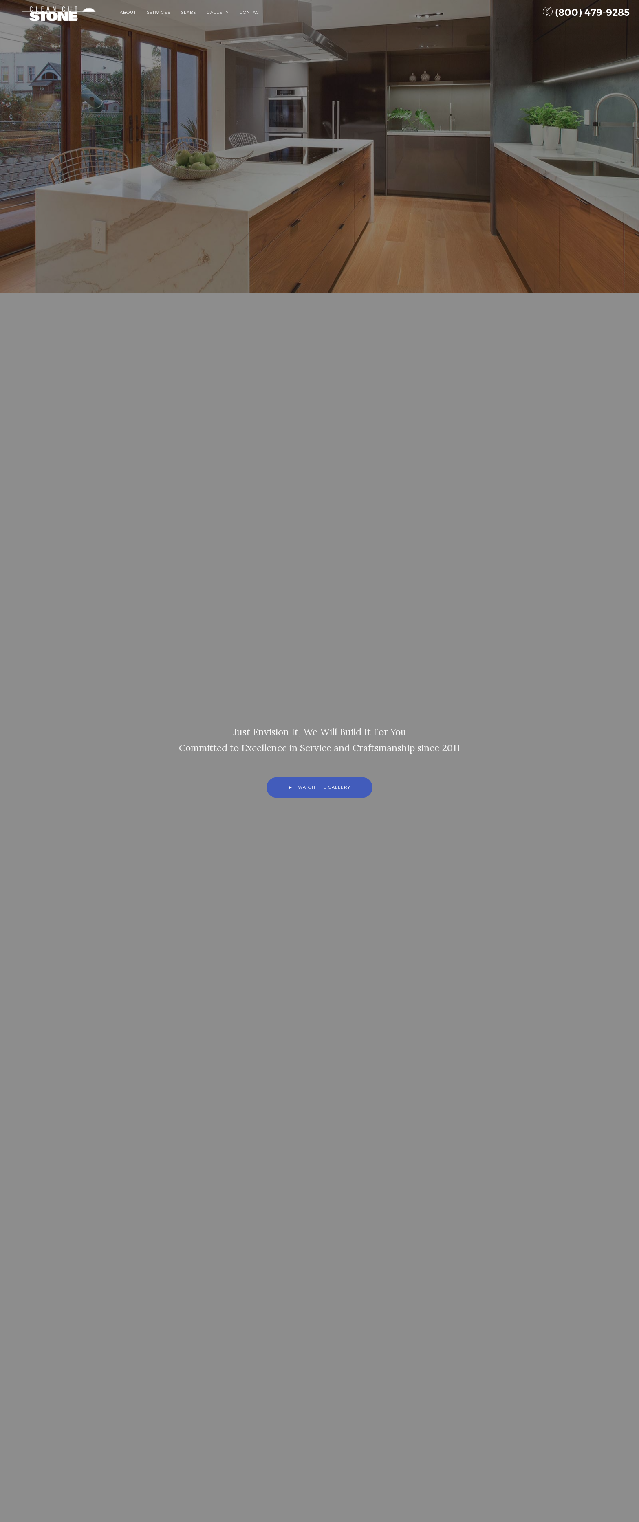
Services (158, 12)
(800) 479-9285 (586, 12)
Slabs (188, 12)
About (128, 12)
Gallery (218, 12)
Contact (251, 12)
